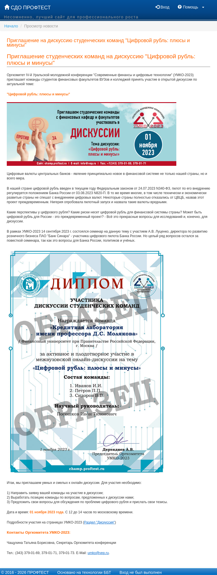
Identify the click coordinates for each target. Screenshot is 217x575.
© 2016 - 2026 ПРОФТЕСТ (25, 572)
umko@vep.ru (98, 553)
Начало (11, 26)
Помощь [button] (191, 7)
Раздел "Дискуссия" (99, 522)
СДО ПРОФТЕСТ (27, 7)
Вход (162, 7)
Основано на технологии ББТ (84, 572)
